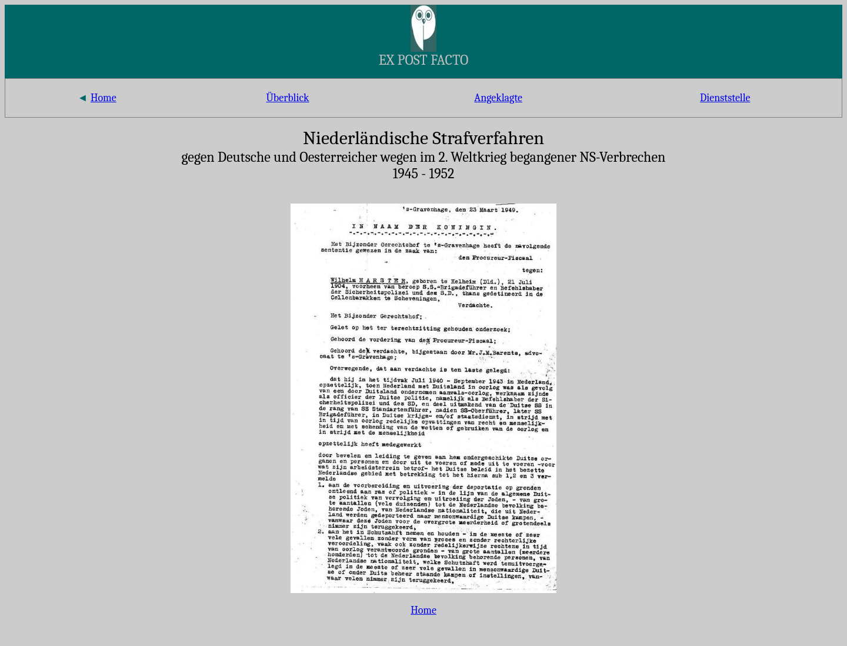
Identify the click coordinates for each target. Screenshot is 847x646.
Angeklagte (498, 98)
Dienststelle (725, 98)
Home (103, 98)
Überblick (287, 98)
